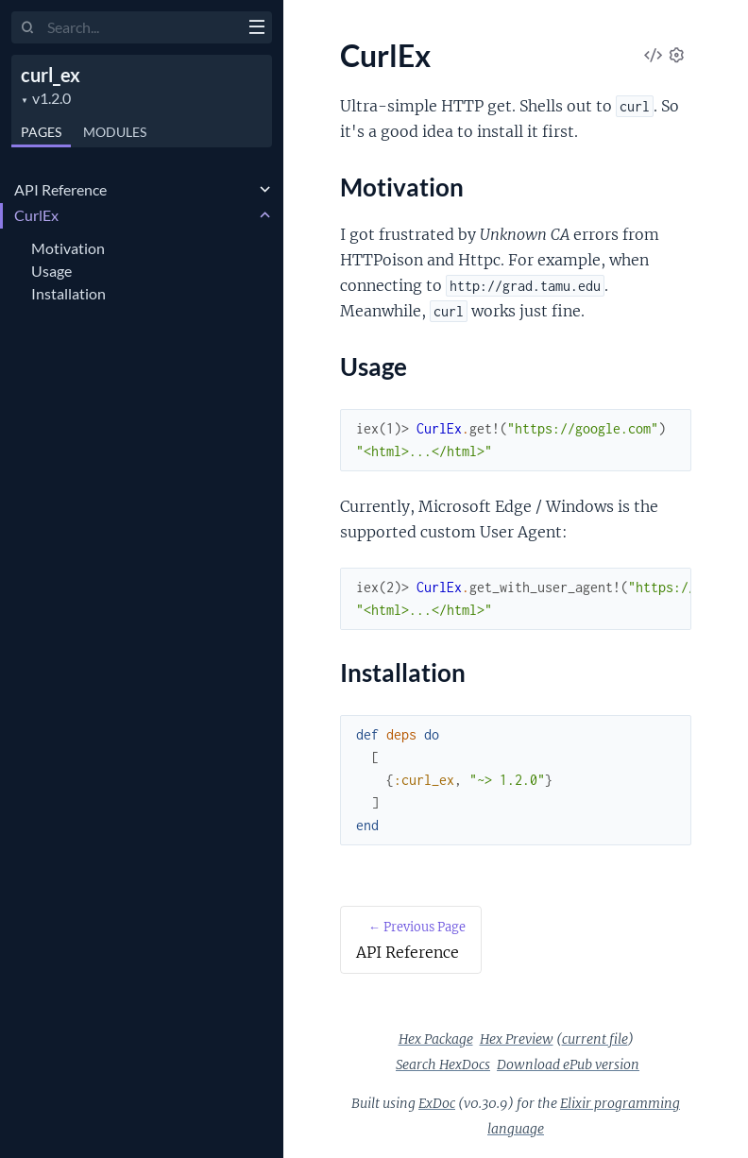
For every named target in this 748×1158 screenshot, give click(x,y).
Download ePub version (568, 1064)
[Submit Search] (28, 28)
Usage (51, 271)
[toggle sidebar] (256, 29)
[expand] (265, 189)
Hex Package (436, 1038)
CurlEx (36, 215)
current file (595, 1038)
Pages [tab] (41, 132)
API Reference (60, 189)
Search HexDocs (443, 1064)
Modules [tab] (114, 132)
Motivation (68, 248)
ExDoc (436, 1103)
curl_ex (50, 74)
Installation (68, 293)
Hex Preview (516, 1038)
